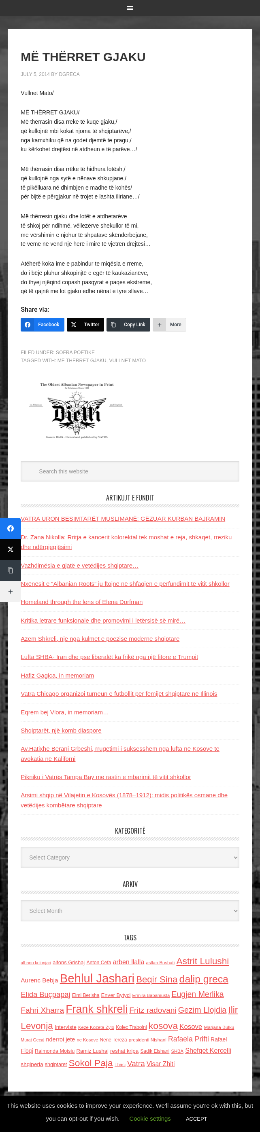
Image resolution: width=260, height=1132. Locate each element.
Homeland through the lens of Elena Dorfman (82, 601)
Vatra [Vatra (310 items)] (136, 1063)
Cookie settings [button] (150, 1118)
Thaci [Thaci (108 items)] (120, 1064)
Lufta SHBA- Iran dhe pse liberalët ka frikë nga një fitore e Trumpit (109, 656)
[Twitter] (85, 325)
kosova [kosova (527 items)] (163, 1025)
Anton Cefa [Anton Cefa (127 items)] (98, 962)
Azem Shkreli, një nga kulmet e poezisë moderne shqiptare (100, 638)
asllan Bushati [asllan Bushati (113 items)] (160, 962)
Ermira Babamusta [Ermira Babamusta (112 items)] (151, 995)
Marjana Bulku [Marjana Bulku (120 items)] (219, 1027)
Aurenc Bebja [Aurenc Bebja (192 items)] (39, 980)
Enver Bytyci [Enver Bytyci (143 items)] (116, 995)
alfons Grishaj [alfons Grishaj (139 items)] (69, 962)
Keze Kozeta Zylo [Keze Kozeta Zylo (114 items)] (96, 1027)
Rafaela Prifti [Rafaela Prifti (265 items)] (188, 1039)
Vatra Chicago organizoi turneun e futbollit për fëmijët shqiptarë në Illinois (119, 693)
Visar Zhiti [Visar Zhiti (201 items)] (161, 1063)
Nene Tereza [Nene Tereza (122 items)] (113, 1040)
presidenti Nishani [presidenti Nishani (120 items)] (147, 1039)
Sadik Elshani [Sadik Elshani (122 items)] (154, 1051)
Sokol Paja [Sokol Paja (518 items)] (90, 1063)
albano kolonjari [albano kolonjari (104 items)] (36, 962)
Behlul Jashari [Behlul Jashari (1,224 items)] (97, 978)
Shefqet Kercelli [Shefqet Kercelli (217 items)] (208, 1050)
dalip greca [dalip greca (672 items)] (203, 979)
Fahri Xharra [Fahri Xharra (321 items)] (42, 1010)
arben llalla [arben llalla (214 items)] (129, 961)
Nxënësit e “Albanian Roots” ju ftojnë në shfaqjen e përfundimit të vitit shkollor (125, 583)
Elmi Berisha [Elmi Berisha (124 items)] (86, 995)
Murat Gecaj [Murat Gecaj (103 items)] (32, 1039)
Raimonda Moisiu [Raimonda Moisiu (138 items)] (55, 1051)
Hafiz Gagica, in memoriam (57, 675)
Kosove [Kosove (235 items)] (190, 1027)
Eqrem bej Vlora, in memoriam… (65, 712)
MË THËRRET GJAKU (82, 360)
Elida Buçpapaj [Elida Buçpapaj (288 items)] (45, 994)
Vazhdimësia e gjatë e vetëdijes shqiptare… (80, 565)
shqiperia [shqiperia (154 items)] (32, 1064)
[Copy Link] (128, 325)
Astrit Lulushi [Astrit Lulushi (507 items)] (202, 961)
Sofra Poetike (75, 352)
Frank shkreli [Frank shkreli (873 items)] (97, 1009)
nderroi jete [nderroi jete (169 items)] (60, 1039)
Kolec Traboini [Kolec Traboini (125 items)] (131, 1027)
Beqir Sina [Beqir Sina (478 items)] (156, 979)
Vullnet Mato (127, 360)
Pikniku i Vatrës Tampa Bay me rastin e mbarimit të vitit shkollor (106, 776)
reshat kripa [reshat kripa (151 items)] (124, 1051)
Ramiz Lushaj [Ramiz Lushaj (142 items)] (93, 1051)
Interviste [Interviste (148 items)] (66, 1027)
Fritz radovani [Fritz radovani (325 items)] (152, 1010)
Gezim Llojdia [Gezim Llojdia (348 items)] (202, 1009)
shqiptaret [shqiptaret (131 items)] (56, 1064)
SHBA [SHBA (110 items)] (177, 1051)
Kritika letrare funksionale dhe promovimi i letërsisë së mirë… (103, 620)
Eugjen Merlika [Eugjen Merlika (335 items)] (197, 994)
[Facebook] (42, 325)
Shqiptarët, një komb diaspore (61, 730)
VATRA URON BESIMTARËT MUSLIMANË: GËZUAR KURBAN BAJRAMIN (123, 518)
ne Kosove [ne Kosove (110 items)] (87, 1039)
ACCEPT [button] (196, 1119)
